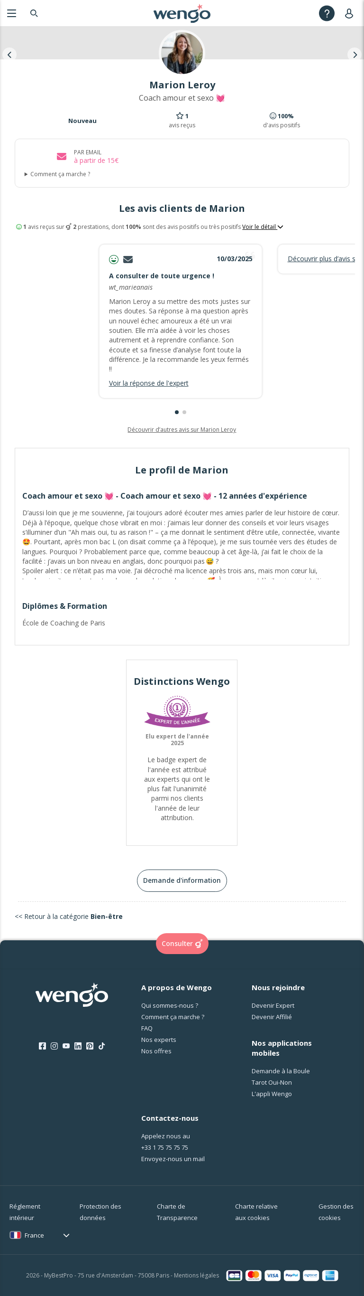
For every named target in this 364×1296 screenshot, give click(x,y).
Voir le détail (262, 227)
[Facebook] (42, 1046)
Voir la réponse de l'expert (149, 383)
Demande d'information (182, 880)
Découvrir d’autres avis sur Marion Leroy (181, 430)
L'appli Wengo (272, 1093)
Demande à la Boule (281, 1071)
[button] (177, 412)
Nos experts (158, 1039)
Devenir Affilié (272, 1016)
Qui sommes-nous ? (169, 1005)
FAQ (147, 1028)
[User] (351, 13)
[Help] (327, 13)
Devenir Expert (273, 1005)
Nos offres (156, 1051)
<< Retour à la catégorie (69, 916)
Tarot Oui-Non (272, 1082)
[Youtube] (66, 1046)
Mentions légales (196, 1275)
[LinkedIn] (78, 1046)
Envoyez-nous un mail (173, 1158)
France (34, 1235)
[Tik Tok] (101, 1046)
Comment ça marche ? (60, 174)
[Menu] (11, 13)
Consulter (182, 943)
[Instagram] (54, 1046)
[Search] (34, 13)
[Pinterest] (89, 1046)
